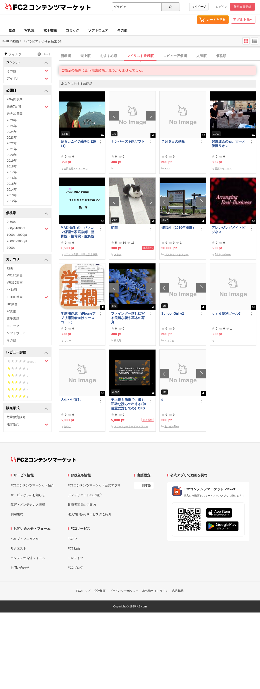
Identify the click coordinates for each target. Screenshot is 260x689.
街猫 (114, 228)
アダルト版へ (243, 19)
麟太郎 (117, 340)
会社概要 (100, 591)
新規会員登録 (242, 6)
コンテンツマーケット (60, 7)
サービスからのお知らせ (28, 495)
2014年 (12, 189)
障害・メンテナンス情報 (28, 504)
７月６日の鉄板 (173, 141)
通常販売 (27, 424)
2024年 (12, 132)
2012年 (12, 201)
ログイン (221, 6)
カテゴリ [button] (27, 259)
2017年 (12, 172)
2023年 (12, 137)
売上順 (85, 56)
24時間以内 (15, 99)
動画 (12, 30)
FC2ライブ (75, 558)
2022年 (12, 143)
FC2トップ (83, 591)
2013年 (12, 195)
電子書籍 (50, 30)
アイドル (27, 79)
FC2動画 (74, 548)
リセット (44, 54)
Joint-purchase (223, 254)
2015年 (12, 183)
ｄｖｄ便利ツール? (226, 313)
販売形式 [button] (27, 408)
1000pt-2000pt (17, 234)
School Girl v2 (172, 313)
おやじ (67, 426)
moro (167, 168)
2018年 (12, 166)
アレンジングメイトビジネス (228, 230)
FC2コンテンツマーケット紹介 (32, 485)
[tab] (159, 56)
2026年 (12, 120)
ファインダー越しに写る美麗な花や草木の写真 (128, 318)
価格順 (221, 56)
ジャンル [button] (27, 62)
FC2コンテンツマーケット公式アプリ (94, 485)
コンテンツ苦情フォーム (28, 558)
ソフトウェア (98, 30)
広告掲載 (178, 591)
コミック (72, 30)
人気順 (201, 56)
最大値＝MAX (171, 426)
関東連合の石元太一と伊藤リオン (228, 144)
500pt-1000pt (27, 228)
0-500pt (12, 221)
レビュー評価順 (175, 56)
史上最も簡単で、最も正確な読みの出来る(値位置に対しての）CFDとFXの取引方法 (128, 404)
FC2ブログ (75, 567)
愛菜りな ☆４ (223, 168)
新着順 (66, 56)
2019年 (12, 160)
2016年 (12, 178)
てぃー (67, 340)
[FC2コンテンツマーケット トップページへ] (43, 459)
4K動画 (12, 290)
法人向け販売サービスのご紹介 (89, 514)
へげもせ (169, 340)
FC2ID (72, 539)
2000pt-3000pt (17, 241)
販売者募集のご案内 (82, 504)
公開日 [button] (27, 90)
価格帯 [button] (27, 213)
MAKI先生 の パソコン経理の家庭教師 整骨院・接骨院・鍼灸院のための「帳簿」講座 (77, 232)
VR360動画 (15, 282)
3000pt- (12, 247)
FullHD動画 (27, 297)
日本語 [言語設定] (146, 485)
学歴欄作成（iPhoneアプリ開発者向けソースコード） (78, 318)
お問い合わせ (20, 567)
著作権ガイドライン (155, 591)
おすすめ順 (108, 56)
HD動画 (12, 304)
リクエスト (18, 548)
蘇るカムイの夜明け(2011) (78, 144)
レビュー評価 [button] (27, 352)
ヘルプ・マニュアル (25, 539)
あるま (117, 254)
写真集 (29, 30)
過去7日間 (27, 107)
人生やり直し (71, 400)
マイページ (199, 6)
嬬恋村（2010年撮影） (178, 228)
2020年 (12, 155)
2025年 (12, 126)
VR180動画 (15, 275)
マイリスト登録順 (140, 56)
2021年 (12, 149)
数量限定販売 (16, 417)
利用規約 (17, 514)
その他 (122, 30)
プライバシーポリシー (124, 591)
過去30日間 (15, 113)
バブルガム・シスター (176, 254)
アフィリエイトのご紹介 (85, 495)
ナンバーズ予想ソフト (128, 141)
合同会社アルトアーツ (76, 168)
